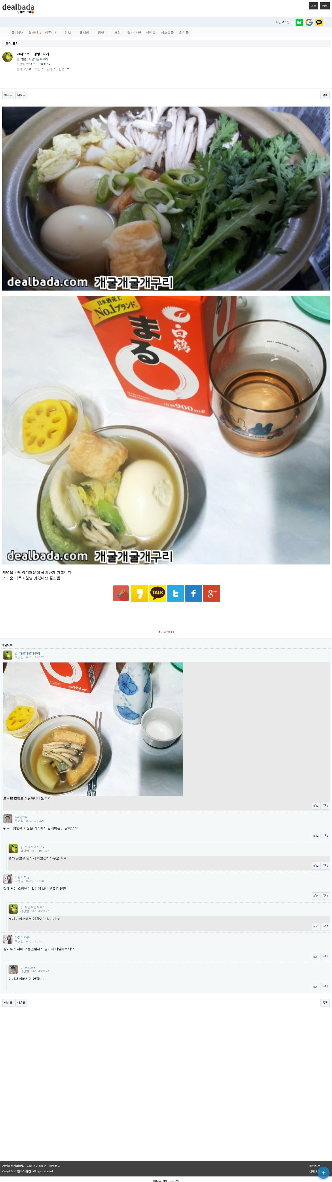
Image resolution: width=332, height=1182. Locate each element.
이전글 (8, 95)
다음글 (21, 95)
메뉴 (323, 4)
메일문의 (54, 1154)
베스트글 (167, 32)
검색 (312, 4)
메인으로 (314, 1154)
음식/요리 (12, 43)
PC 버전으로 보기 (166, 1177)
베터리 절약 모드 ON (166, 1169)
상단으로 (314, 1160)
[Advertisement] (166, 605)
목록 (325, 95)
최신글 (184, 32)
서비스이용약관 (37, 1154)
